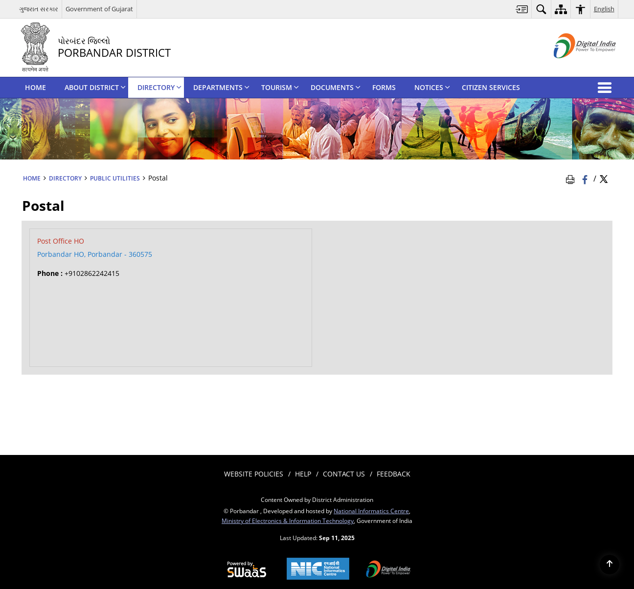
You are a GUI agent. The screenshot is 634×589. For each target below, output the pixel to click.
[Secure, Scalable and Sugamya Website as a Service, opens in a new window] (246, 570)
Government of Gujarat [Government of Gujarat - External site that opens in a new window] (99, 8)
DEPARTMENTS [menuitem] (221, 87)
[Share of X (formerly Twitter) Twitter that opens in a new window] (603, 178)
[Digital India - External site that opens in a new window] (572, 66)
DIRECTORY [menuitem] (159, 87)
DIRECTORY (65, 178)
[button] (606, 87)
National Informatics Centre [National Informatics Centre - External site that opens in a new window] (371, 511)
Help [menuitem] (303, 473)
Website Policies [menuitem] (253, 473)
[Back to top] (609, 564)
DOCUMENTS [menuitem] (336, 87)
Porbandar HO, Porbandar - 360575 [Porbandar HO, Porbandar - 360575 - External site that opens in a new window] (94, 254)
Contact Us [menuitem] (344, 473)
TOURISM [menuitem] (280, 87)
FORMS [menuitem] (384, 87)
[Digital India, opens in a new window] (388, 570)
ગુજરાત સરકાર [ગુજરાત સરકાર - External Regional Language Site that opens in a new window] (38, 8)
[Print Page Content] (572, 178)
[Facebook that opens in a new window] (585, 178)
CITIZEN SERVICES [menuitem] (491, 87)
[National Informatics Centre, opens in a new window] (318, 569)
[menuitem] (522, 9)
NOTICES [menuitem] (432, 87)
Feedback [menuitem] (393, 473)
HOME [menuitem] (35, 87)
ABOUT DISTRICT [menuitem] (95, 87)
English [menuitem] (604, 8)
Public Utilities (115, 178)
